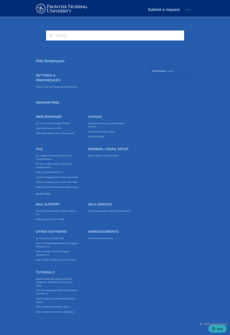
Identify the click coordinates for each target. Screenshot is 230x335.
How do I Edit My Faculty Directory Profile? (57, 87)
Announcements (103, 231)
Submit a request (164, 9)
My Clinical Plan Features (100, 238)
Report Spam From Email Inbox (103, 155)
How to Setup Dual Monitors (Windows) (55, 312)
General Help (47, 102)
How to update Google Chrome (54, 123)
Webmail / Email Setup (108, 149)
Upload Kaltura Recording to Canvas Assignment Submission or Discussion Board (54, 282)
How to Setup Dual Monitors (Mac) (52, 307)
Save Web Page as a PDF (49, 128)
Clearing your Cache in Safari (50, 219)
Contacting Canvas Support (101, 131)
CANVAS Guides (96, 136)
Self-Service (100, 204)
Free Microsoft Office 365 (51, 238)
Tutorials (45, 272)
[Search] (115, 35)
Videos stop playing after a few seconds (55, 133)
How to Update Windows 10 (49, 172)
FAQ (39, 149)
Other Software (51, 231)
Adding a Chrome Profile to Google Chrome (57, 187)
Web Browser (49, 117)
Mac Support (48, 204)
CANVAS (95, 117)
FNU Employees (50, 61)
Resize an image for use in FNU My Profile (56, 182)
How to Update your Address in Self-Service (109, 211)
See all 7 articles (43, 193)
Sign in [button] (189, 9)
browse (170, 71)
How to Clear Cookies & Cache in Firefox (56, 259)
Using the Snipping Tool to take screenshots (57, 177)
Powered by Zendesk (215, 323)
